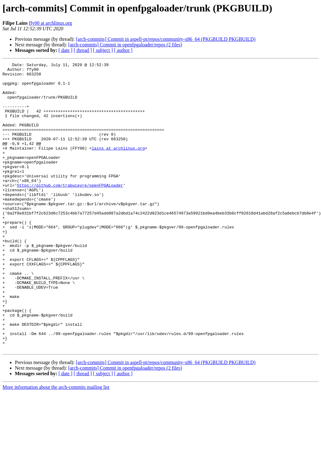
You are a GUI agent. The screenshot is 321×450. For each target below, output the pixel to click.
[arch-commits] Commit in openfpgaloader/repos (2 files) (125, 44)
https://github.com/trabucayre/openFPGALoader (70, 210)
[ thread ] (83, 50)
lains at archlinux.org (118, 165)
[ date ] (65, 50)
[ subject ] (103, 50)
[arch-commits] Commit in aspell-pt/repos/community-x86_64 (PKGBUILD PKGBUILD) (165, 39)
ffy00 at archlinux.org (50, 23)
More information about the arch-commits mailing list (55, 444)
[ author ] (123, 50)
